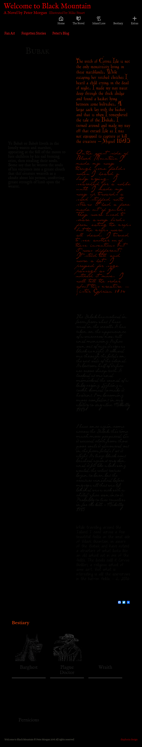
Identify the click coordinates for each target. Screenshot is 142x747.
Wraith (105, 667)
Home (61, 23)
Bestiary (118, 23)
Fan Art (9, 33)
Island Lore (99, 23)
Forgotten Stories (33, 33)
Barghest (29, 667)
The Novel (78, 23)
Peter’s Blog (61, 33)
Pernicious (28, 720)
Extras (134, 23)
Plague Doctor (67, 670)
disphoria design (129, 739)
